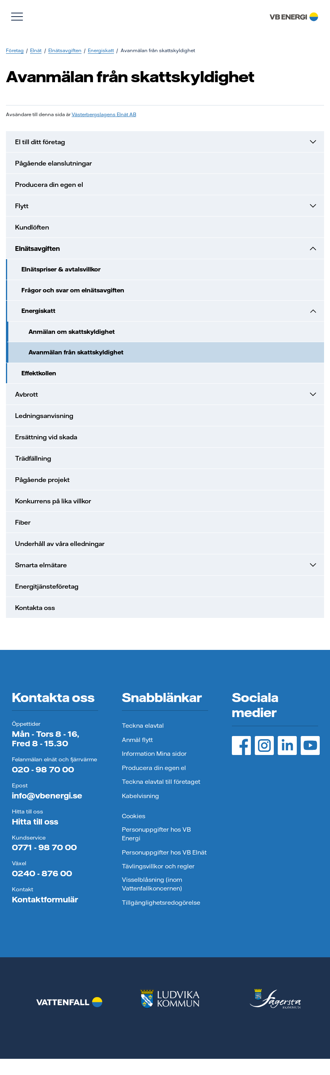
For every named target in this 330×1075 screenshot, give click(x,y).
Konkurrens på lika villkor (53, 501)
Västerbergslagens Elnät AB (104, 114)
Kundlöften (32, 227)
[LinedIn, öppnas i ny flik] (287, 745)
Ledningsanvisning (44, 416)
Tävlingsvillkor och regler (158, 866)
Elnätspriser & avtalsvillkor (61, 269)
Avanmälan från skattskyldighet (75, 352)
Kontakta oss (35, 608)
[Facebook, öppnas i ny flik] (241, 745)
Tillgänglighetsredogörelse (161, 902)
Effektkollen (38, 373)
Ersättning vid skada (46, 437)
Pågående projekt (42, 480)
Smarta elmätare (166, 565)
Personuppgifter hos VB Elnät (164, 852)
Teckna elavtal (143, 725)
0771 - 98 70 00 (44, 847)
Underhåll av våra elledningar (59, 544)
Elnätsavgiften (65, 50)
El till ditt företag (166, 142)
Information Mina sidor (154, 753)
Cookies (133, 816)
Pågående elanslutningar (53, 163)
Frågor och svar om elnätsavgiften (72, 290)
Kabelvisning (140, 796)
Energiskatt (101, 50)
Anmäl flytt (137, 740)
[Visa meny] (17, 16)
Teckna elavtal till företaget (161, 781)
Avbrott (166, 394)
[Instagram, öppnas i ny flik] (264, 745)
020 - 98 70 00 (43, 769)
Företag (15, 50)
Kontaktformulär (45, 899)
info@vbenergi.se (47, 795)
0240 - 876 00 (42, 873)
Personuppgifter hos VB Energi (156, 834)
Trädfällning (33, 458)
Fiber (22, 522)
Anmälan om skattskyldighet (71, 331)
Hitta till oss (35, 821)
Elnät (36, 50)
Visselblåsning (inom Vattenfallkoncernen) (152, 884)
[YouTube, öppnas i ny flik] (310, 745)
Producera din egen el (49, 184)
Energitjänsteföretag (46, 586)
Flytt (166, 206)
